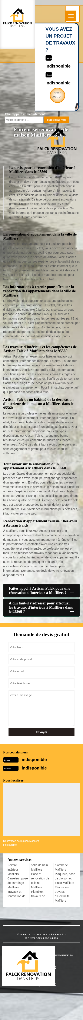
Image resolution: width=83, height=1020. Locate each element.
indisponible (34, 759)
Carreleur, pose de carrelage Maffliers (17, 883)
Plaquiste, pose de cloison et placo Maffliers (65, 878)
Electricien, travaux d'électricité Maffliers (62, 894)
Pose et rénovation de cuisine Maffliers (40, 880)
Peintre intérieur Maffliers (13, 869)
